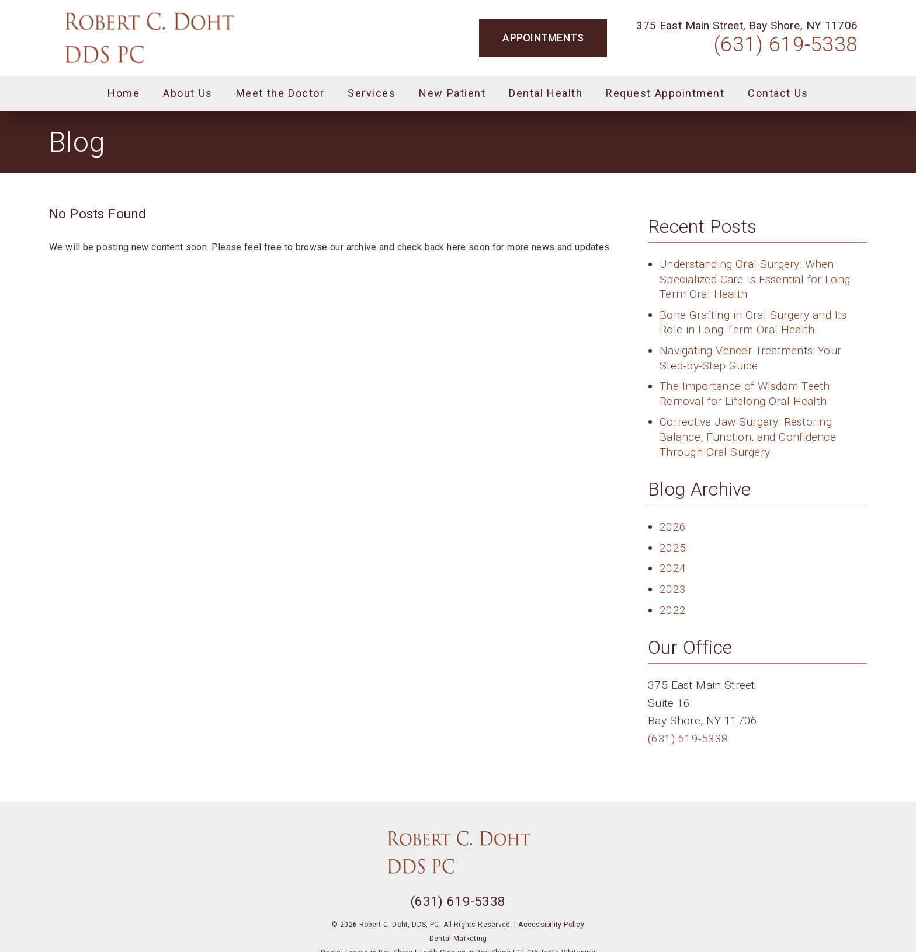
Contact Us (778, 93)
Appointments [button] (543, 38)
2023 (673, 589)
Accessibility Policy (551, 924)
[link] (148, 38)
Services (371, 93)
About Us (188, 93)
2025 (673, 548)
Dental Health (545, 93)
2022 (673, 610)
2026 (673, 526)
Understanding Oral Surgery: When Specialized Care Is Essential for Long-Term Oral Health (756, 279)
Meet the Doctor (280, 93)
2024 (673, 568)
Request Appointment (665, 93)
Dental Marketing (458, 938)
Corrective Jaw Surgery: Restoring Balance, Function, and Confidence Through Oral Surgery (748, 436)
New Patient (452, 93)
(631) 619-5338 (786, 44)
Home (123, 93)
